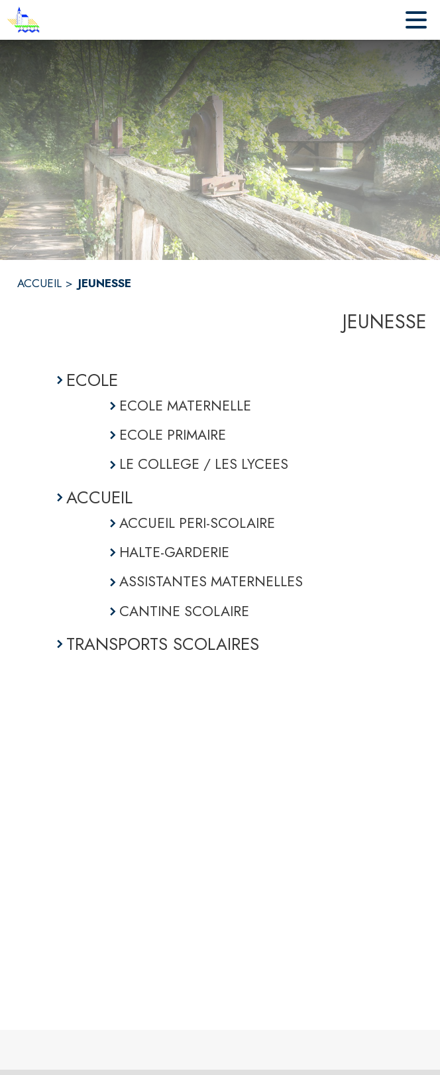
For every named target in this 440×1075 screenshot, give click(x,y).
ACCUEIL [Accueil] (39, 283)
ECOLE (92, 380)
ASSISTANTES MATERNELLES (211, 581)
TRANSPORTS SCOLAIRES (162, 644)
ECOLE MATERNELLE (185, 405)
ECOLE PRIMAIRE (172, 434)
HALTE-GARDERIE (174, 552)
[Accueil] (23, 20)
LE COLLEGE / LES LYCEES (203, 464)
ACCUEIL (99, 497)
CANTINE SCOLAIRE (184, 611)
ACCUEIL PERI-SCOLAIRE (197, 523)
